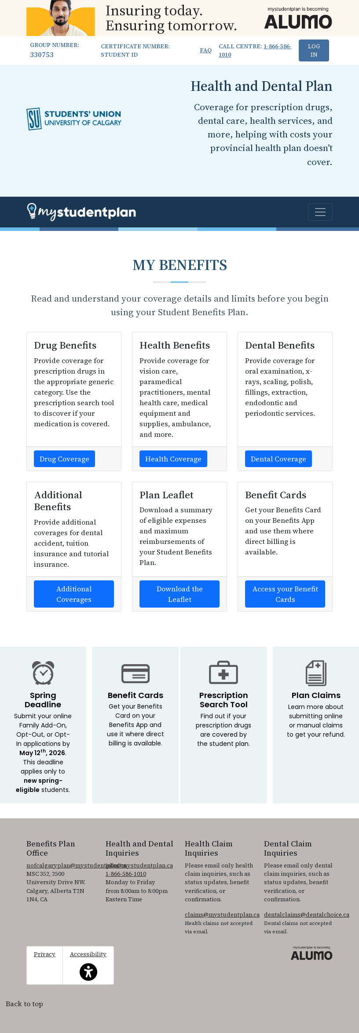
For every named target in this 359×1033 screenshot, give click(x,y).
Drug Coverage (64, 459)
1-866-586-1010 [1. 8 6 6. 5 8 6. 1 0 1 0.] (126, 874)
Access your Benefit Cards (285, 594)
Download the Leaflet (180, 594)
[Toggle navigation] (320, 212)
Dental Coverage (278, 459)
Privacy (44, 954)
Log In (314, 50)
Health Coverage (173, 459)
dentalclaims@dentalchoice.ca (306, 914)
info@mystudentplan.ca (139, 865)
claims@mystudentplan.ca (222, 914)
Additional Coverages (74, 594)
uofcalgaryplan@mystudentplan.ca (76, 865)
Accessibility (88, 965)
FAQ (206, 50)
